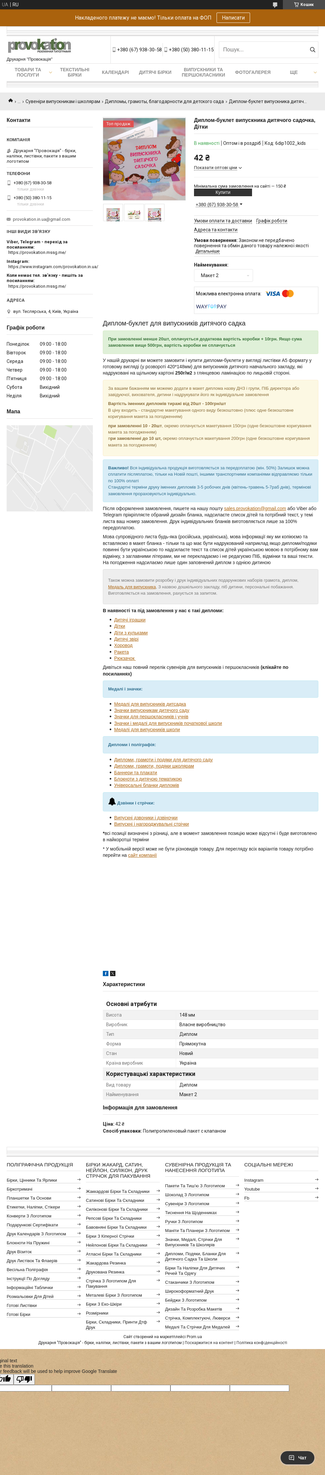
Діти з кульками (131, 632)
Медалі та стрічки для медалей (197, 1327)
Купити (223, 192)
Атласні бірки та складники (113, 1254)
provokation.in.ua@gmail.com (41, 219)
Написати (233, 18)
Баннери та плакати (135, 772)
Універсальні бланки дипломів (146, 785)
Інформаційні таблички (30, 1287)
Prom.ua (194, 1336)
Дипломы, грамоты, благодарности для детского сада (164, 101)
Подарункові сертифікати (32, 1224)
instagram (254, 1180)
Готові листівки (22, 1305)
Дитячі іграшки (130, 619)
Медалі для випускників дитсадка (150, 704)
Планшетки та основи (29, 1198)
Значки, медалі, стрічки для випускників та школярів (193, 1242)
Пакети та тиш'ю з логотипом (195, 1185)
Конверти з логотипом (29, 1215)
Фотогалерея (253, 72)
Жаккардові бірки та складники (118, 1191)
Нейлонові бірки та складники (116, 1245)
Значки (121, 716)
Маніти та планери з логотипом (197, 1230)
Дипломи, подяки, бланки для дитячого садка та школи (195, 1256)
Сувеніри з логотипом (187, 1203)
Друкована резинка (105, 1271)
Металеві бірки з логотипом (114, 1295)
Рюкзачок (125, 658)
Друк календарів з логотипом (36, 1233)
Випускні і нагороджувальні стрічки (151, 824)
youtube (252, 1189)
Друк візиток (19, 1251)
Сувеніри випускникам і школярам (63, 101)
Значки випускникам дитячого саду (151, 710)
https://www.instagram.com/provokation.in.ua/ (53, 266)
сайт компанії (142, 855)
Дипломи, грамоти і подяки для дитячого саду (163, 759)
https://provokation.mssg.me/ (37, 252)
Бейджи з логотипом (186, 1300)
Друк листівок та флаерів (32, 1260)
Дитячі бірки (155, 72)
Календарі (115, 72)
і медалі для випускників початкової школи (175, 723)
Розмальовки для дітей (30, 1296)
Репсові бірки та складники (114, 1218)
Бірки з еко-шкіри (104, 1304)
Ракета (121, 652)
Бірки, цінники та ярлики (32, 1180)
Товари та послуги (28, 72)
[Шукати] (312, 49)
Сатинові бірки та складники (115, 1200)
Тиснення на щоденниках (191, 1212)
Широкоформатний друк (189, 1291)
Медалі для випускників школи (147, 729)
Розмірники (97, 1313)
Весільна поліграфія (27, 1269)
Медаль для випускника (132, 586)
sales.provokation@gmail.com (255, 508)
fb (246, 1198)
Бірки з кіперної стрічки (110, 1236)
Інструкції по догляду (28, 1278)
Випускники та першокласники (203, 72)
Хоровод (123, 645)
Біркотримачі (19, 1189)
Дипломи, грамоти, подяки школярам (154, 766)
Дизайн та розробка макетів (193, 1309)
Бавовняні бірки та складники (116, 1227)
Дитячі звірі (126, 639)
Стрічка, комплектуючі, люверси (197, 1318)
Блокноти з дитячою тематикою (148, 779)
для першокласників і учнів (158, 716)
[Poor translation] (24, 1379)
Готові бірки (18, 1314)
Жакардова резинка (106, 1263)
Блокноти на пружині (28, 1242)
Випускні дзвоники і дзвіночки (145, 817)
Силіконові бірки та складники (117, 1209)
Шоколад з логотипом (187, 1194)
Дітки (119, 626)
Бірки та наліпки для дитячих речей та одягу (195, 1271)
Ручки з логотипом (184, 1221)
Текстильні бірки (75, 72)
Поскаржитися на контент (209, 1342)
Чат (297, 1458)
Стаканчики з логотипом (189, 1282)
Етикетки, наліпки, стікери (33, 1207)
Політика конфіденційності (261, 1342)
